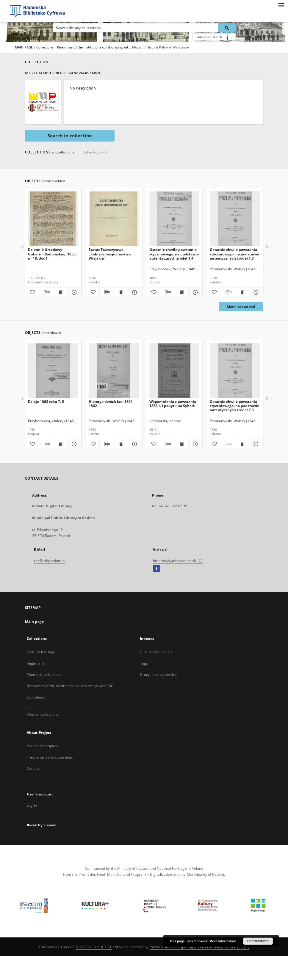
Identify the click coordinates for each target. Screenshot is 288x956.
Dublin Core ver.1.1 (156, 651)
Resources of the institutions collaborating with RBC (97, 47)
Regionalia (35, 663)
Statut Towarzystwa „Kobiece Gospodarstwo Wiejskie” (110, 253)
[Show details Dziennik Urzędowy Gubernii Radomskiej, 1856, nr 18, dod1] (73, 292)
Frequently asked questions (50, 757)
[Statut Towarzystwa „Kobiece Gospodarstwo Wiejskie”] (114, 219)
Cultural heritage (41, 651)
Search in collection (70, 136)
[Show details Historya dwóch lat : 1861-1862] (134, 444)
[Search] (227, 27)
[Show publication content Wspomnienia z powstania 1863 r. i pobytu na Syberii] (181, 444)
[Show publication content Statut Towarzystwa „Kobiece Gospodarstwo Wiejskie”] (121, 292)
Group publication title (158, 674)
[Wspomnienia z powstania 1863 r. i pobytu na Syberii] (174, 370)
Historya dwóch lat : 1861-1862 (111, 403)
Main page (34, 621)
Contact (33, 768)
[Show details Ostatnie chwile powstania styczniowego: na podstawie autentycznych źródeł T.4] (194, 292)
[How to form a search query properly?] (232, 36)
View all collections (42, 714)
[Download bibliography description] (46, 292)
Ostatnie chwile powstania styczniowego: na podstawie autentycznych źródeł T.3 (234, 253)
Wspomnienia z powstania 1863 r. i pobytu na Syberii (172, 403)
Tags (144, 663)
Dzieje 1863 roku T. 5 (46, 401)
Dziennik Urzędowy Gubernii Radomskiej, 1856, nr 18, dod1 (52, 253)
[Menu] (281, 5)
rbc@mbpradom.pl (49, 560)
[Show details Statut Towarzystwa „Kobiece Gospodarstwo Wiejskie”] (134, 292)
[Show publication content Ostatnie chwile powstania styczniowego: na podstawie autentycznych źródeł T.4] (181, 292)
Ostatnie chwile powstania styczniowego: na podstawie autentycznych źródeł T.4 (174, 253)
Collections (45, 47)
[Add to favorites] (32, 292)
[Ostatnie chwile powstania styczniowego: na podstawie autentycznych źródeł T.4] (174, 219)
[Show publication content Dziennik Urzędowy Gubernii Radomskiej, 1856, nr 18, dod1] (60, 292)
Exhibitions (36, 697)
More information (222, 941)
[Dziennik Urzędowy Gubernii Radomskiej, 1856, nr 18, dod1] (53, 219)
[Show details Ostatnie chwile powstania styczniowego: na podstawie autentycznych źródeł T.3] (255, 292)
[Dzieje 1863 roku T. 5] (53, 370)
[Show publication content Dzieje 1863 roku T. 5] (60, 444)
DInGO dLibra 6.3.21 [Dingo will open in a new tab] (94, 946)
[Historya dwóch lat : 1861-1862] (114, 370)
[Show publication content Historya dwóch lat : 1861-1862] (121, 444)
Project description (42, 745)
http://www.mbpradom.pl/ (178, 560)
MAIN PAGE (24, 47)
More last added (241, 306)
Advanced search (209, 37)
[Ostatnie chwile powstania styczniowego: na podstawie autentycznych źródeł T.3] (235, 219)
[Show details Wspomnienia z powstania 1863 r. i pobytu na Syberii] (194, 444)
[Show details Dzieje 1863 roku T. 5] (73, 444)
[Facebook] (156, 568)
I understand (258, 941)
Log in (32, 805)
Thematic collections (44, 674)
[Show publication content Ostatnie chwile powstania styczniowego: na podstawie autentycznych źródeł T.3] (242, 292)
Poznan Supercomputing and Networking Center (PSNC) (199, 946)
